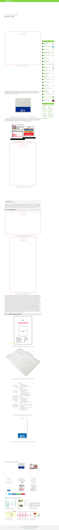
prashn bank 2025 (33, 528)
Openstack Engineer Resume (48, 46)
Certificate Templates (51, 109)
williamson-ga (9, 1)
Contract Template (44, 111)
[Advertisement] (29, 9)
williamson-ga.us (7, 204)
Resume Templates (44, 118)
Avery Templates (44, 105)
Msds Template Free (46, 49)
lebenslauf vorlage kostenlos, (27, 528)
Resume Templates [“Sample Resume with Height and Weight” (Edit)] (36, 527)
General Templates (7, 17)
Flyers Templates (50, 113)
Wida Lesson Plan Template (47, 64)
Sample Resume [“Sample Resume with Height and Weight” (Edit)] (31, 527)
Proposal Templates (51, 115)
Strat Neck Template (46, 58)
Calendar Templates (45, 109)
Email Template (44, 113)
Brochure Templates (51, 105)
